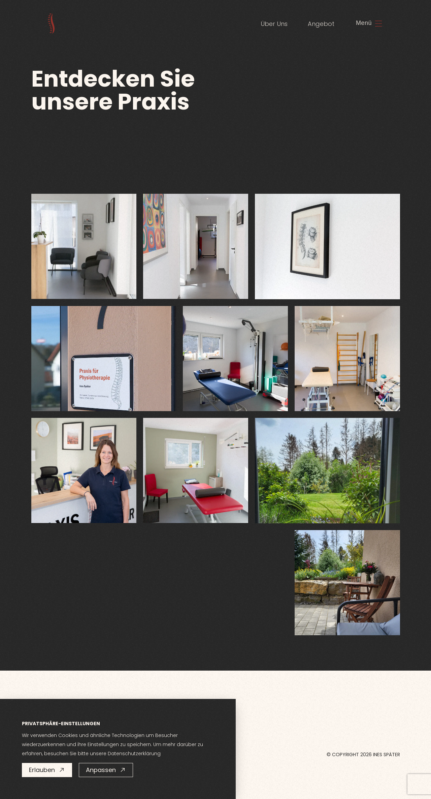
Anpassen (106, 770)
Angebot (321, 24)
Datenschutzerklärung (134, 753)
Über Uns (274, 24)
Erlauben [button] (47, 770)
